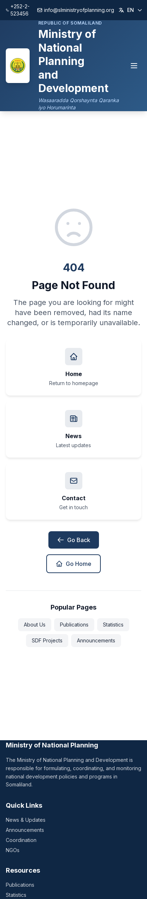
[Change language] (130, 10)
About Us (35, 624)
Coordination (21, 840)
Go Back (73, 540)
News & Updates (26, 820)
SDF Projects (47, 640)
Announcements (96, 640)
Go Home (73, 563)
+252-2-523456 (18, 10)
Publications (74, 624)
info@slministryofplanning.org (75, 10)
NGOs (13, 850)
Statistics (113, 624)
